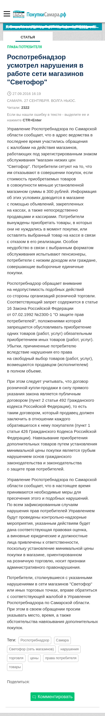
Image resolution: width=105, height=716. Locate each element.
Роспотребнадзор (34, 640)
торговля (16, 658)
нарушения (69, 649)
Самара (62, 640)
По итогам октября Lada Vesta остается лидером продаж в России (54, 26)
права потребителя (60, 658)
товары (15, 667)
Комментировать (52, 696)
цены (34, 658)
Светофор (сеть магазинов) (31, 649)
